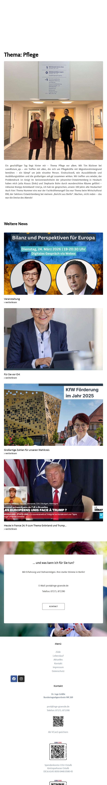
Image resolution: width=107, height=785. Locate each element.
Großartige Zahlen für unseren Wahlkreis (27, 449)
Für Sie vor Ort (12, 374)
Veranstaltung (12, 298)
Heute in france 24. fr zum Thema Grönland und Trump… (35, 525)
